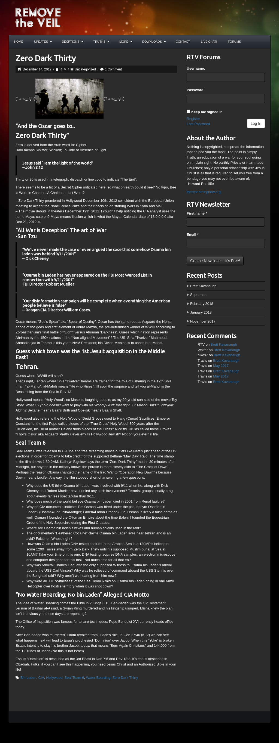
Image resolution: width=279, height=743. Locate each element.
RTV (63, 69)
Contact (183, 41)
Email (192, 235)
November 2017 (203, 321)
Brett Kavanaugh (203, 286)
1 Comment (113, 69)
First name (197, 213)
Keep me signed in (207, 112)
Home (18, 41)
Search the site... (264, 42)
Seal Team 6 (74, 678)
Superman (198, 295)
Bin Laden (28, 678)
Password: (196, 90)
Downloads (154, 41)
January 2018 (201, 312)
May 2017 (221, 366)
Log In (256, 123)
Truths (101, 41)
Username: (196, 68)
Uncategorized (85, 69)
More (125, 41)
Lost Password (198, 124)
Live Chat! (209, 41)
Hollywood (54, 678)
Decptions (72, 41)
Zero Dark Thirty (46, 58)
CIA (41, 678)
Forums (234, 41)
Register (193, 119)
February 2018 (201, 304)
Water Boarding (98, 678)
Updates (43, 41)
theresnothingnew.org (203, 192)
